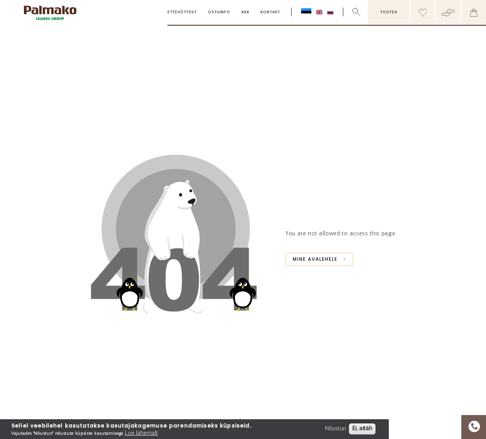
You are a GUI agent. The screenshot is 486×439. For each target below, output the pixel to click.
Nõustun (335, 429)
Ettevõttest (182, 12)
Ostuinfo (219, 12)
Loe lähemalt (141, 433)
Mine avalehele (315, 259)
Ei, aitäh (362, 429)
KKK (245, 12)
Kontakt (270, 12)
